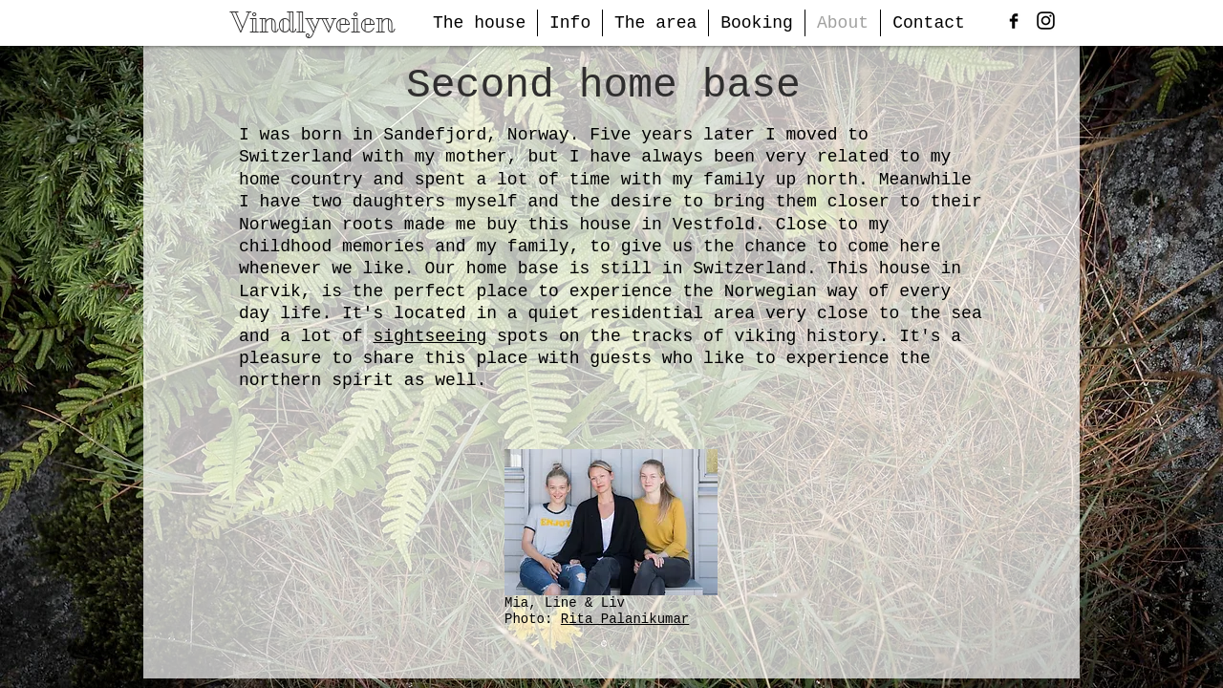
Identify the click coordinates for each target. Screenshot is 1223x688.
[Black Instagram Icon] (1046, 20)
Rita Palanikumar (625, 619)
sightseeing (429, 336)
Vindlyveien (312, 22)
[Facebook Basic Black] (1013, 21)
